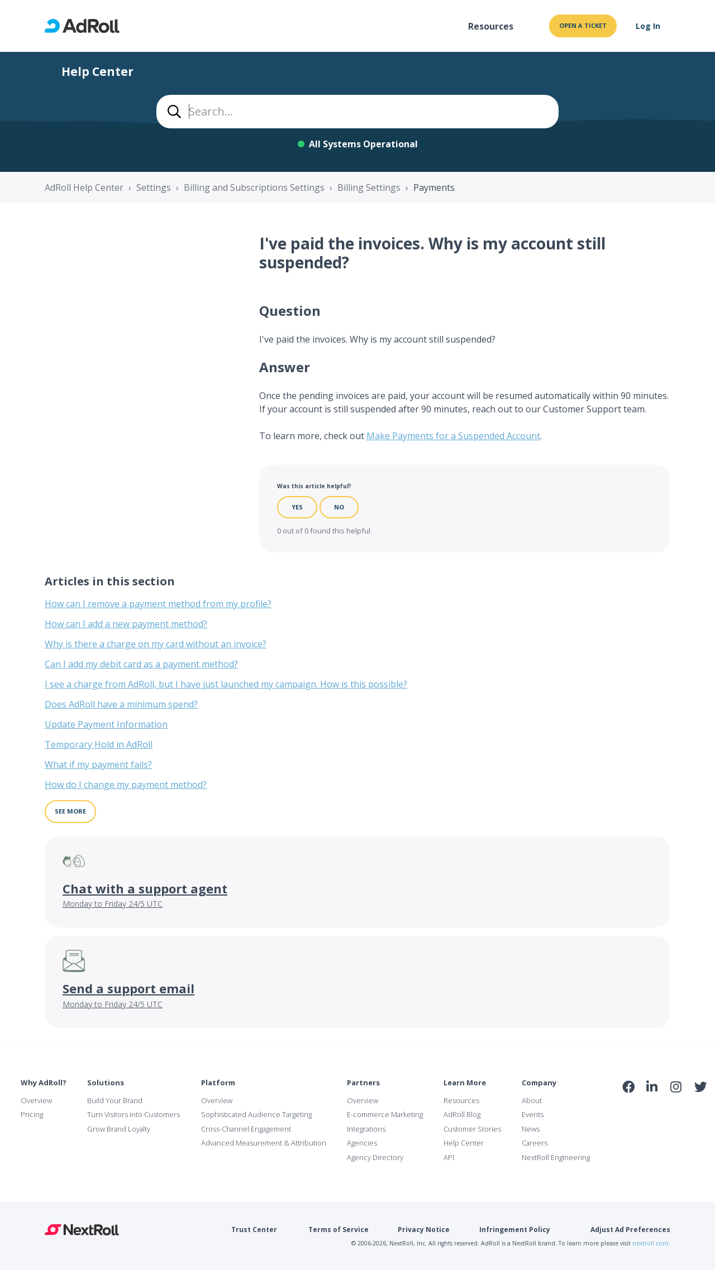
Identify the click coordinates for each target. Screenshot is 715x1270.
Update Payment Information (106, 724)
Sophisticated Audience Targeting (256, 1114)
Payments (434, 187)
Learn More (465, 1082)
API (449, 1157)
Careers (534, 1143)
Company (539, 1082)
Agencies (362, 1143)
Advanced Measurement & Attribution (263, 1143)
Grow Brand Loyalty (118, 1129)
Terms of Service (338, 1229)
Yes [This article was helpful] (297, 507)
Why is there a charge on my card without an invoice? (155, 644)
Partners (363, 1082)
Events (533, 1114)
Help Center (464, 1143)
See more (70, 811)
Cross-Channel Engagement (246, 1129)
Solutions (105, 1082)
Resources (490, 26)
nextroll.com (650, 1243)
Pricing (32, 1114)
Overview (36, 1100)
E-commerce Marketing (385, 1114)
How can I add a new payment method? (126, 624)
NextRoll (82, 1229)
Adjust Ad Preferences (630, 1229)
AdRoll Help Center (84, 187)
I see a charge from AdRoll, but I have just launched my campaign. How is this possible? (226, 684)
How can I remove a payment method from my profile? (158, 604)
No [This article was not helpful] (339, 507)
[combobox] (357, 111)
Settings (153, 187)
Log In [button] (648, 26)
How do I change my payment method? (126, 784)
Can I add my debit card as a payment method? (141, 664)
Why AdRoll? (43, 1082)
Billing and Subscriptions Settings (254, 187)
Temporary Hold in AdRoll (98, 744)
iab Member (628, 1111)
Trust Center (254, 1229)
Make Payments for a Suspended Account (453, 436)
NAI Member (664, 1110)
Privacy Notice (424, 1229)
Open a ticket (583, 25)
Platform (218, 1082)
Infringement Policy (514, 1229)
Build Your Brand (114, 1100)
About (532, 1100)
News (531, 1129)
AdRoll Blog (462, 1114)
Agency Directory (375, 1157)
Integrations (366, 1129)
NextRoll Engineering (556, 1157)
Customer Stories (472, 1129)
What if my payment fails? (98, 764)
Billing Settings (369, 187)
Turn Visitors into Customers (133, 1114)
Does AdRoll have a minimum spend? (121, 704)
